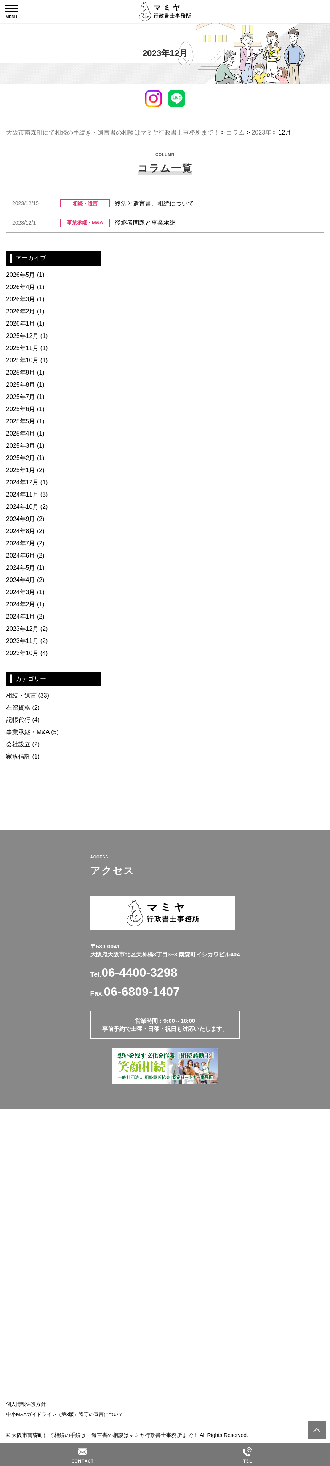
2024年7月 (20, 543)
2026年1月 (20, 323)
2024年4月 (20, 580)
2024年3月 (20, 592)
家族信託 (18, 756)
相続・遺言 (21, 695)
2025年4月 (20, 433)
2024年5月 (20, 567)
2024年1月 (20, 616)
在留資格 (18, 707)
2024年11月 (22, 494)
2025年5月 (20, 421)
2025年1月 (20, 470)
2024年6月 (20, 555)
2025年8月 (20, 384)
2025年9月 (20, 372)
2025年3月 (20, 445)
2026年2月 (20, 311)
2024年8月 (20, 531)
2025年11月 (22, 348)
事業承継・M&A (28, 732)
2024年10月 (22, 506)
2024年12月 (22, 482)
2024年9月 (20, 519)
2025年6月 (20, 409)
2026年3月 (20, 299)
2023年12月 (22, 628)
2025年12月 (22, 336)
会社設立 (18, 744)
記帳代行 (18, 720)
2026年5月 (20, 275)
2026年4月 (20, 287)
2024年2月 (20, 604)
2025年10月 (22, 360)
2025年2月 (20, 458)
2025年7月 (20, 397)
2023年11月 (22, 641)
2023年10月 (22, 653)
